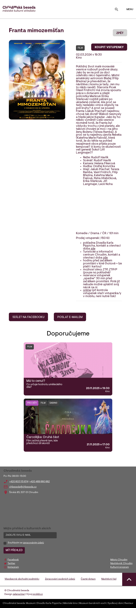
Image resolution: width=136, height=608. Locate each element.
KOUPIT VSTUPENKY (109, 47)
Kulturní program (119, 567)
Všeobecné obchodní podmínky (22, 579)
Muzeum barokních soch (92, 603)
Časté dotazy (88, 579)
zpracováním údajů (33, 543)
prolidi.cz (38, 594)
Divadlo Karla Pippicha (49, 603)
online (87, 290)
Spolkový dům (115, 603)
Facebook (13, 560)
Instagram (13, 567)
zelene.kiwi (19, 594)
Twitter (11, 563)
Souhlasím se (26, 543)
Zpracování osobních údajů (60, 579)
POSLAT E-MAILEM (70, 317)
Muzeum (30, 603)
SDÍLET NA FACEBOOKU (28, 317)
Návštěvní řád (108, 579)
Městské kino (70, 603)
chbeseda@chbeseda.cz (22, 487)
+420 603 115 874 (18, 481)
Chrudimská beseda (14, 603)
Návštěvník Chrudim (121, 563)
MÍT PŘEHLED (14, 550)
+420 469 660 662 (40, 481)
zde (93, 248)
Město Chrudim (118, 560)
